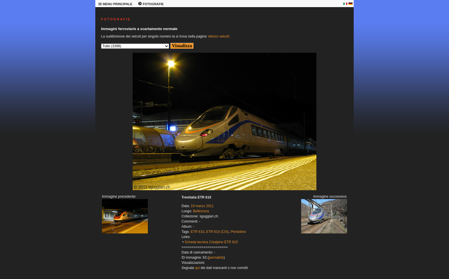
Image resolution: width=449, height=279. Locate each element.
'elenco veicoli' (219, 36)
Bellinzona (201, 211)
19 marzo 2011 (202, 206)
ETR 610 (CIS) (217, 232)
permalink (216, 258)
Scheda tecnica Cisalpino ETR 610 (211, 242)
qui (197, 268)
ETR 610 (197, 232)
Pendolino (238, 232)
